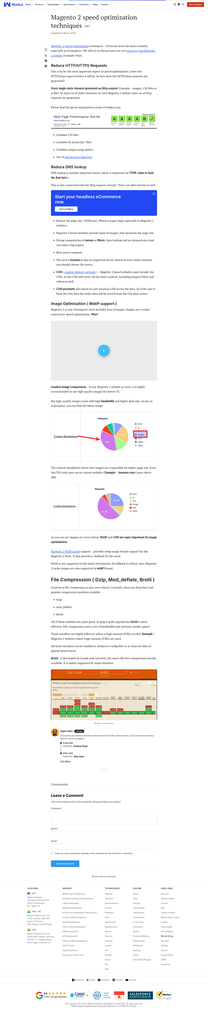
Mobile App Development (74, 894)
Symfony (109, 941)
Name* (54, 828)
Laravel (108, 945)
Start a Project (195, 4)
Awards (136, 931)
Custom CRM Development (74, 917)
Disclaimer (165, 964)
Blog (163, 908)
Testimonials (138, 912)
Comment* (56, 808)
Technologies (139, 908)
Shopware (109, 912)
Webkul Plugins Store (170, 917)
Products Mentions (141, 936)
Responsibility (139, 941)
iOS (106, 950)
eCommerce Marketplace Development (80, 912)
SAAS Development (71, 922)
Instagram (105, 980)
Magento (109, 894)
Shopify (108, 908)
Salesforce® (110, 922)
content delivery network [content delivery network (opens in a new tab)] (80, 272)
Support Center (167, 898)
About (135, 894)
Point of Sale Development (74, 927)
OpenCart (109, 898)
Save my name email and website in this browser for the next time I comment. (94, 853)
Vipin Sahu (79, 756)
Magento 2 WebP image (65, 551)
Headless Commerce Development (78, 898)
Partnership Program (142, 960)
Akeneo (108, 931)
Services (164, 894)
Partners (136, 903)
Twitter (92, 980)
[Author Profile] (55, 733)
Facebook (79, 980)
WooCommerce (111, 903)
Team (135, 898)
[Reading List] (179, 4)
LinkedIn (119, 980)
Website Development (72, 908)
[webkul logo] (13, 4)
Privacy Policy (167, 955)
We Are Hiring (167, 936)
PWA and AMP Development (75, 941)
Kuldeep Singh (81, 746)
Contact (164, 903)
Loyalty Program (168, 912)
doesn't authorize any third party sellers (95, 1006)
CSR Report (138, 945)
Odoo (107, 917)
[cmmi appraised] (79, 995)
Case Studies (166, 927)
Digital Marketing (70, 950)
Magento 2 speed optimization (70, 46)
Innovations (138, 927)
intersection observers (78, 157)
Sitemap (164, 945)
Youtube (132, 980)
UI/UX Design (68, 945)
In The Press (138, 922)
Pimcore (108, 936)
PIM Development (70, 931)
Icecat (107, 960)
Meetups (137, 950)
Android (108, 955)
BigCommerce (111, 927)
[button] (153, 194)
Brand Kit (165, 941)
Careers (104, 4)
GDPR (163, 960)
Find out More (66, 209)
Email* (54, 841)
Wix (106, 964)
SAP (107, 969)
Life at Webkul (167, 931)
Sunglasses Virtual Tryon (73, 955)
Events (136, 955)
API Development (70, 936)
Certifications (139, 917)
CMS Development (71, 903)
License (164, 950)
